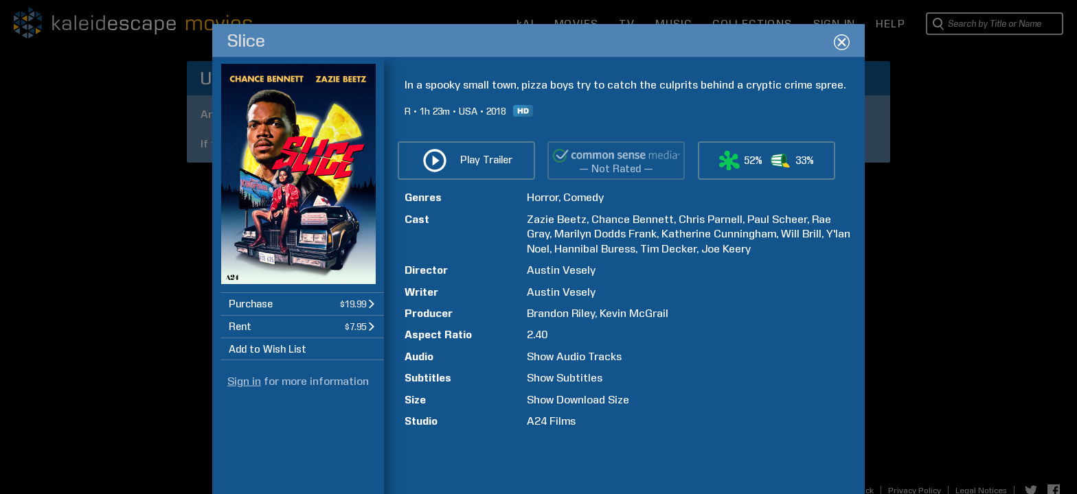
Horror (542, 197)
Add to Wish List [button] (267, 349)
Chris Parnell (710, 219)
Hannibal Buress (594, 248)
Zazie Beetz (557, 219)
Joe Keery (726, 248)
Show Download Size (578, 399)
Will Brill (801, 233)
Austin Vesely (561, 270)
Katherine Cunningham (718, 233)
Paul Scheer (777, 219)
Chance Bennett (632, 219)
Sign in (244, 381)
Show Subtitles (564, 377)
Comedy (583, 197)
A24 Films (551, 420)
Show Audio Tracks (574, 356)
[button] (302, 303)
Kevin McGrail (634, 313)
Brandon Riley (561, 313)
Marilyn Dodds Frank (605, 233)
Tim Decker (668, 248)
